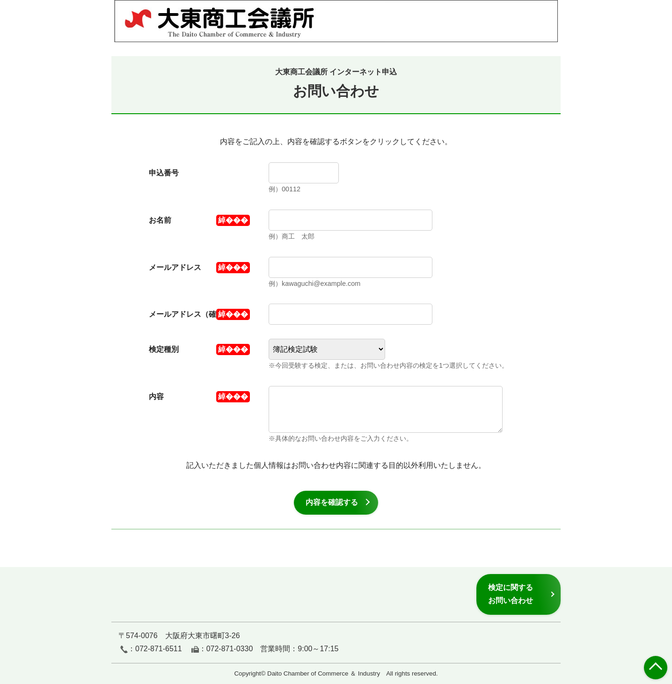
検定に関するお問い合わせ (510, 593)
